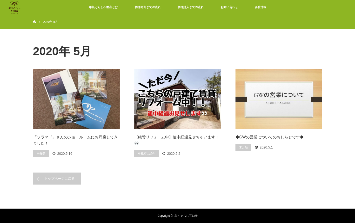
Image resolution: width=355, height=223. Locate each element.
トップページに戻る (59, 178)
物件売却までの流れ (148, 7)
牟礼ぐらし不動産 (186, 215)
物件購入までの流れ (191, 7)
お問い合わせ (229, 7)
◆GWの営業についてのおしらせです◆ (269, 137)
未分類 (41, 153)
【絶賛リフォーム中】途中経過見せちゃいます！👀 (176, 140)
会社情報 (260, 7)
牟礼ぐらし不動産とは (103, 7)
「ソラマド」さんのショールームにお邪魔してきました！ (75, 140)
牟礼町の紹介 (146, 153)
